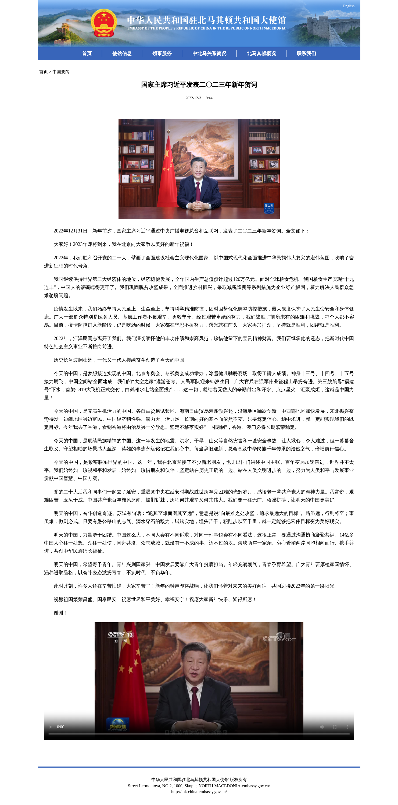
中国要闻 (61, 71)
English (349, 6)
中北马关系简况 (209, 53)
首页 (87, 53)
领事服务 (162, 53)
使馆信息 (122, 53)
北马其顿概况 (261, 53)
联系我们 (306, 53)
